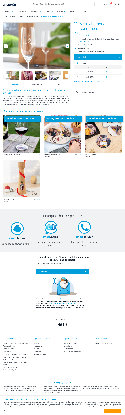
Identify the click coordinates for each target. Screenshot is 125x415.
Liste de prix (68, 349)
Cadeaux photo (8, 349)
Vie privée (37, 352)
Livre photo (7, 352)
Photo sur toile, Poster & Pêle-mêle (15, 354)
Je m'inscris (43, 272)
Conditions (37, 349)
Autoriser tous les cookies (112, 411)
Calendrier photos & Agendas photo (15, 343)
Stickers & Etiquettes (10, 370)
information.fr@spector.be (104, 343)
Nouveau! (73, 12)
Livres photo (21, 12)
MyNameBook (8, 360)
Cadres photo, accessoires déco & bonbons (15, 364)
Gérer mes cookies (11, 411)
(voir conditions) (83, 41)
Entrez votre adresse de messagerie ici (51, 264)
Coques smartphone (10, 367)
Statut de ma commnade (72, 352)
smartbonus (68, 346)
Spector (36, 343)
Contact (83, 12)
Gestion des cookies (41, 354)
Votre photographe (70, 343)
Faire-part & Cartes (9, 346)
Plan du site (38, 346)
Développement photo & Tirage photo (16, 357)
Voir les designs (82, 57)
